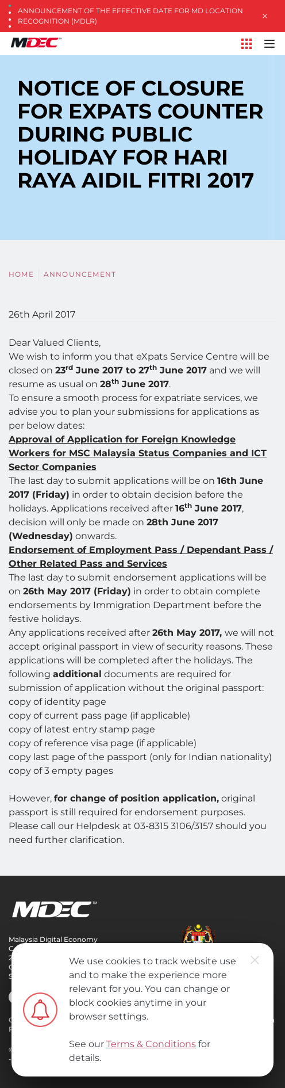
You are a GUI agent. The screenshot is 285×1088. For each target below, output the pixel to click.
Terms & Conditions (151, 1044)
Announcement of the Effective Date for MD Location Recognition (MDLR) (130, 15)
